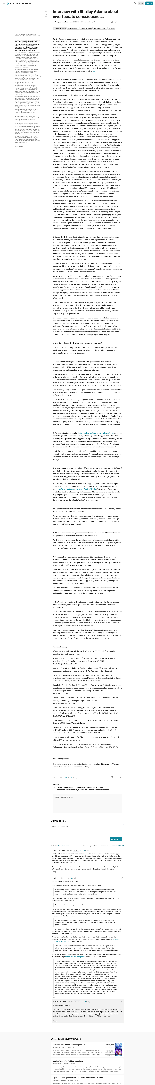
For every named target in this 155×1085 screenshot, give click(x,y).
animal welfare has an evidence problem (69, 1045)
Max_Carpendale (61, 22)
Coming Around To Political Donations (68, 1061)
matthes (55, 1047)
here (109, 68)
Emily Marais (56, 1080)
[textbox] (86, 831)
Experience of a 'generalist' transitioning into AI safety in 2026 (78, 1078)
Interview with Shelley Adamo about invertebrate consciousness (27, 35)
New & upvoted (63, 846)
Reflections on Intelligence (75, 957)
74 (74, 1047)
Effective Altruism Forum (19, 3)
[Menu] (3, 3)
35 (76, 1080)
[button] (67, 777)
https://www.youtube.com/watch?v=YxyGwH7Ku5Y (76, 489)
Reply (54, 872)
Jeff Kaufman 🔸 (58, 1063)
